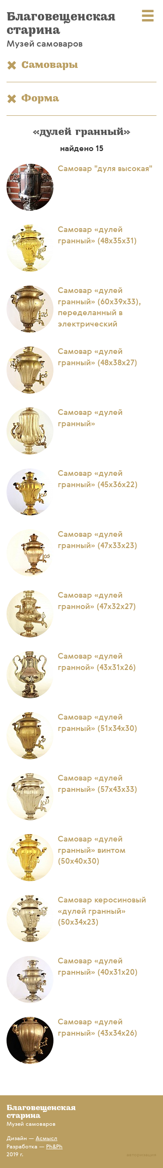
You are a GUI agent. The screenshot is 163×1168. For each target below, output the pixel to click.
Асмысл (46, 1138)
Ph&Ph (54, 1147)
